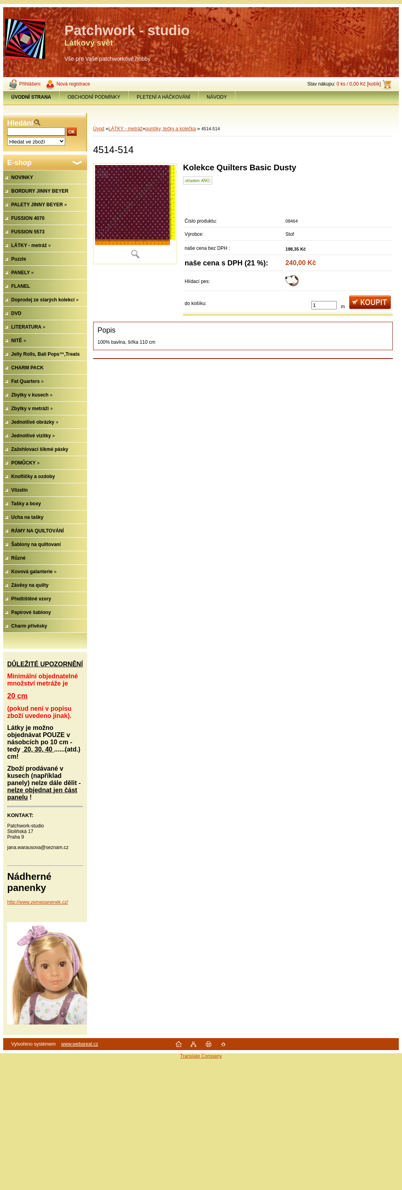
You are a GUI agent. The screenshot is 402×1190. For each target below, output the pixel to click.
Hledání (20, 123)
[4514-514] (135, 213)
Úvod (98, 129)
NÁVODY (217, 97)
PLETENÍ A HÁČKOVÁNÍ (163, 97)
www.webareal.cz (79, 1044)
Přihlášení (29, 84)
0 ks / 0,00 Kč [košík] (358, 84)
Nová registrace (73, 84)
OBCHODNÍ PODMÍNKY (94, 97)
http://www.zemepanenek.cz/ (37, 902)
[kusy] (324, 305)
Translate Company (201, 1056)
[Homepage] (31, 97)
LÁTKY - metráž (125, 129)
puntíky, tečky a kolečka (170, 129)
